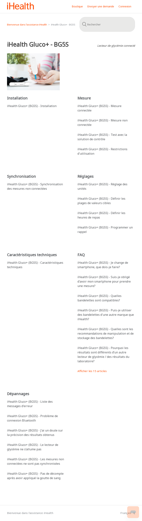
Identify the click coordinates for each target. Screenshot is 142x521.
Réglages (85, 176)
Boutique (77, 6)
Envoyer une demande (100, 6)
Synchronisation (21, 176)
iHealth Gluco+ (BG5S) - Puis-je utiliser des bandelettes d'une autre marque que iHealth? (105, 314)
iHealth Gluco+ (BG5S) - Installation (32, 106)
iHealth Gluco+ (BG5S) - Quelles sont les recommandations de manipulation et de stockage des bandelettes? (105, 333)
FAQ (81, 254)
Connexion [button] (125, 6)
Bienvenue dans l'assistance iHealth (27, 24)
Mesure (84, 98)
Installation (17, 98)
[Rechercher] (107, 24)
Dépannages (18, 393)
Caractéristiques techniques (32, 254)
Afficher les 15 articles (92, 371)
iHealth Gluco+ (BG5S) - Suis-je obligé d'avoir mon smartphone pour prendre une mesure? (104, 281)
